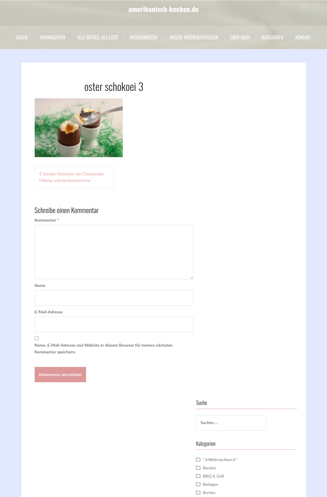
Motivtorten (227, 275)
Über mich (240, 37)
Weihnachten (52, 37)
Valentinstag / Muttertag (238, 390)
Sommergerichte (230, 349)
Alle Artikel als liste (97, 37)
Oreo (220, 292)
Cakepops (224, 176)
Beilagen (223, 160)
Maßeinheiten (143, 37)
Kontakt (303, 37)
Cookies (223, 184)
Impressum (131, 488)
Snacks (222, 341)
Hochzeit (224, 250)
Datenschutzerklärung (165, 488)
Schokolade (226, 325)
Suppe (221, 374)
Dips (220, 201)
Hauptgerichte (229, 242)
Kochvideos (226, 259)
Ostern (222, 300)
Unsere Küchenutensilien (194, 37)
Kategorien (272, 37)
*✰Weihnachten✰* (233, 135)
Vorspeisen (225, 407)
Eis (218, 226)
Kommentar (47, 219)
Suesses (223, 366)
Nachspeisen (227, 283)
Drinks (221, 217)
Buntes (222, 168)
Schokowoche (228, 333)
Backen (222, 143)
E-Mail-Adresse (49, 311)
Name (40, 285)
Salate (221, 316)
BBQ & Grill (226, 151)
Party (220, 308)
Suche (22, 37)
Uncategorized (229, 382)
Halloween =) (227, 234)
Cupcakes (224, 193)
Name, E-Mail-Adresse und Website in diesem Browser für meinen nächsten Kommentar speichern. (103, 348)
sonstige (223, 357)
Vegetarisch (226, 399)
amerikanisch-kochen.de (163, 9)
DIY (219, 209)
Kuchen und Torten (233, 267)
